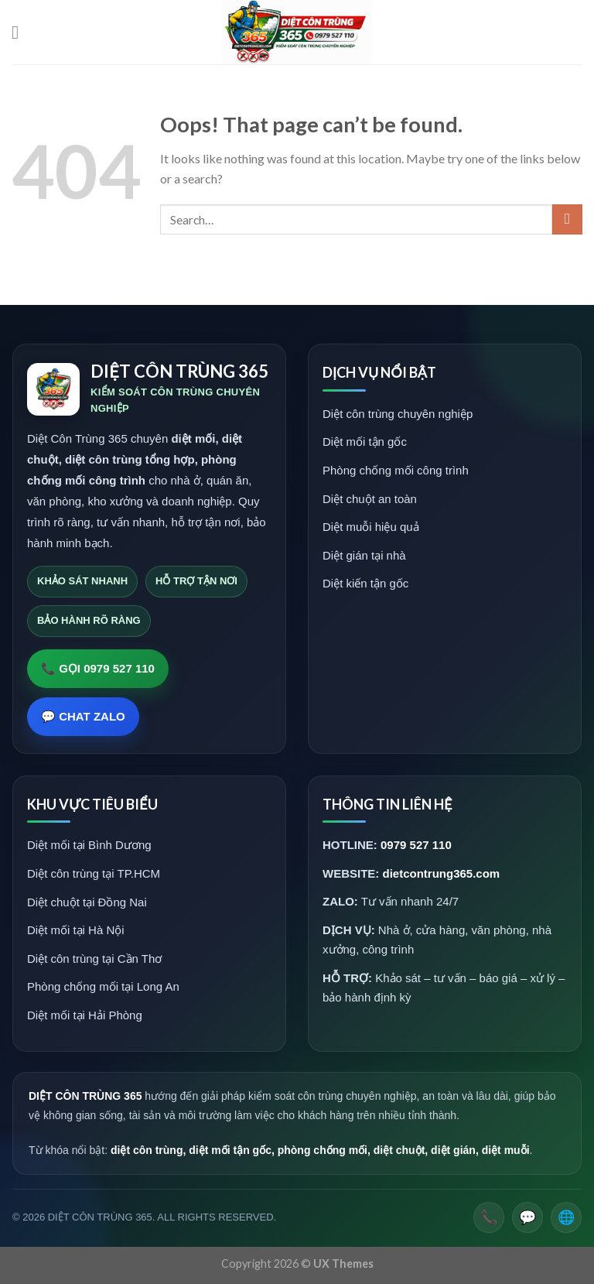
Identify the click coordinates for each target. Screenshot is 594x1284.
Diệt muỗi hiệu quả (371, 526)
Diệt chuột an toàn (370, 498)
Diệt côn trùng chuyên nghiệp (398, 413)
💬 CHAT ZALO (83, 716)
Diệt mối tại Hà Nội (76, 929)
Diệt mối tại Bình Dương (89, 844)
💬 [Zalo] (527, 1217)
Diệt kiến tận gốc (365, 583)
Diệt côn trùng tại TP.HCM (93, 873)
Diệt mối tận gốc (365, 441)
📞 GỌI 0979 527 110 (98, 668)
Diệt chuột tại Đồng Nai (87, 902)
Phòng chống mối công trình (396, 470)
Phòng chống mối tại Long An (103, 986)
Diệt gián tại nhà (364, 555)
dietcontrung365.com (441, 873)
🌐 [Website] (566, 1217)
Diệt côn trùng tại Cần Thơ (94, 958)
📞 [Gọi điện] (488, 1217)
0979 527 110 (416, 844)
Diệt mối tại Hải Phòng (84, 1015)
